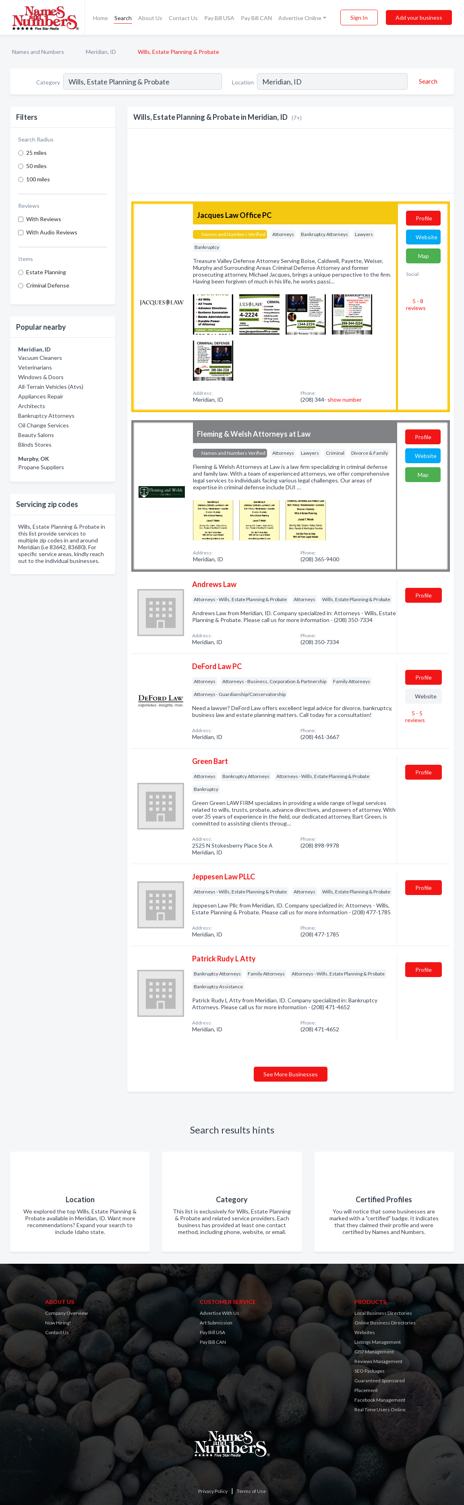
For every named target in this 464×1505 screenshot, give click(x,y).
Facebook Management (379, 1400)
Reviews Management (378, 1361)
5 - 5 (415, 716)
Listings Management (377, 1342)
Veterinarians (35, 367)
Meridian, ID (101, 51)
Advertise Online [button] (299, 17)
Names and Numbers (38, 51)
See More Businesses (290, 1074)
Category (48, 82)
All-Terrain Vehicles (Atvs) (50, 386)
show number (344, 399)
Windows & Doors (41, 377)
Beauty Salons (36, 434)
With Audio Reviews (51, 232)
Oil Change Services (43, 425)
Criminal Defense (47, 285)
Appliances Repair (40, 396)
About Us (150, 17)
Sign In (359, 17)
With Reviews (43, 219)
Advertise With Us (219, 1313)
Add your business (419, 17)
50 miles (36, 165)
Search (123, 17)
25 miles (36, 152)
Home (100, 17)
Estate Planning (46, 272)
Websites (364, 1332)
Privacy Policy (213, 1491)
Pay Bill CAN (256, 17)
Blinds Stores (35, 444)
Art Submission (216, 1323)
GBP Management (374, 1352)
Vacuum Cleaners (40, 357)
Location (243, 82)
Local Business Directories (383, 1313)
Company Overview (66, 1313)
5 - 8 (416, 304)
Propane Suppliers (41, 467)
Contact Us (183, 17)
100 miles (38, 179)
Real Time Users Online (380, 1409)
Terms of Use (251, 1491)
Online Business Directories (385, 1323)
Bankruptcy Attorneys (46, 415)
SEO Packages (369, 1371)
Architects (31, 405)
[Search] (427, 81)
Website (426, 237)
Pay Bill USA (219, 17)
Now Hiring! (58, 1323)
